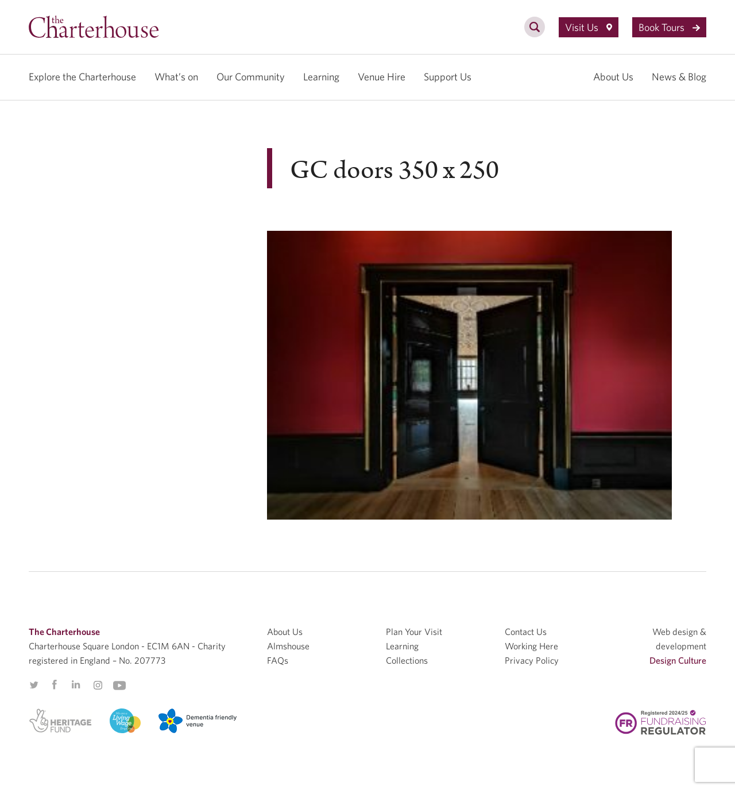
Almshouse (288, 646)
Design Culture (677, 660)
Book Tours (669, 27)
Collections (407, 660)
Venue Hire (381, 77)
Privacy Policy (532, 660)
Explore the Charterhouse (82, 77)
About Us (613, 77)
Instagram (97, 685)
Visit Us (588, 27)
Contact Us (526, 631)
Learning (321, 77)
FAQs (277, 660)
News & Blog (679, 77)
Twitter (34, 685)
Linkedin (75, 684)
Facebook (54, 685)
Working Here (531, 646)
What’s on (176, 77)
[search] (534, 33)
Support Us (447, 77)
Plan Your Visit (414, 631)
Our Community (250, 77)
